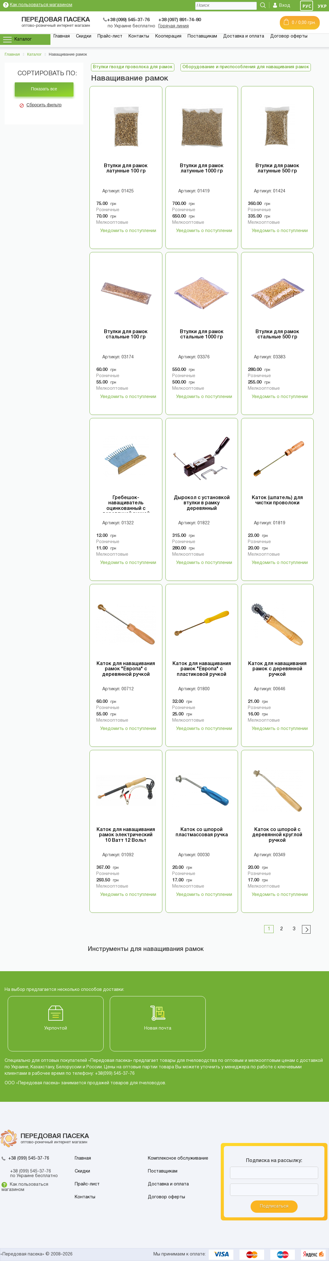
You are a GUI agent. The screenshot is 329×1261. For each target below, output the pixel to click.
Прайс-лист (109, 36)
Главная (62, 36)
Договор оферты (288, 36)
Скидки (83, 36)
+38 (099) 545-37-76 (28, 1159)
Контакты (139, 36)
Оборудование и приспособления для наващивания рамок (245, 67)
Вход (284, 6)
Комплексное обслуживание (178, 1159)
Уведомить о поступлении (128, 231)
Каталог (23, 39)
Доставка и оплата (243, 36)
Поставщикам (202, 36)
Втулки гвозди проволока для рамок (132, 67)
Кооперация (168, 36)
